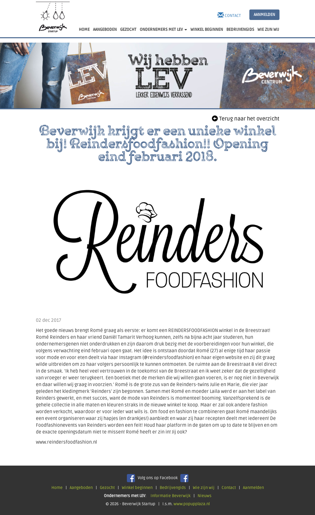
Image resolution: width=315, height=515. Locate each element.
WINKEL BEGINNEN (206, 29)
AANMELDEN (264, 14)
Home (57, 487)
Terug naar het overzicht (245, 118)
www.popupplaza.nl (192, 504)
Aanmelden (253, 487)
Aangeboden (81, 487)
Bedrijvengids (173, 487)
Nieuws (204, 495)
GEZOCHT (128, 29)
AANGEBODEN (105, 29)
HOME (84, 29)
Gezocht (107, 487)
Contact (229, 15)
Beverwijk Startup (53, 19)
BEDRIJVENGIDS (240, 29)
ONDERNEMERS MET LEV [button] (163, 29)
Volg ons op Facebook (157, 477)
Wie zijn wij (204, 487)
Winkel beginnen (137, 487)
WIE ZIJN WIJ (268, 29)
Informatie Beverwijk (170, 495)
